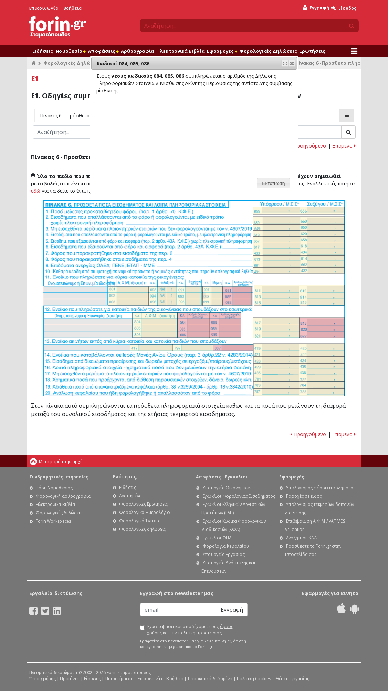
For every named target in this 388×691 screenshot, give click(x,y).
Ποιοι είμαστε (119, 679)
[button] (291, 63)
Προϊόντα (70, 679)
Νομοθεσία (70, 51)
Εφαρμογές (222, 51)
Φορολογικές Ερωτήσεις (143, 504)
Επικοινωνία (44, 8)
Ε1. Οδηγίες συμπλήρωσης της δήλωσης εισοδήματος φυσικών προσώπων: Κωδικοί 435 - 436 (299, 372)
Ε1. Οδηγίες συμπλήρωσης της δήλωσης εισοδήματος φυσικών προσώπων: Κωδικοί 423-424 (299, 359)
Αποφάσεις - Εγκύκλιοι (221, 477)
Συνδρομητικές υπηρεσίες (58, 477)
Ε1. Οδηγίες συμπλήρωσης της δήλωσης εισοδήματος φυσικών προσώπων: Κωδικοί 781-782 (299, 378)
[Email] (178, 609)
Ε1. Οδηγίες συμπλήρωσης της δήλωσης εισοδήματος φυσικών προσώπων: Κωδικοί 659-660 (299, 220)
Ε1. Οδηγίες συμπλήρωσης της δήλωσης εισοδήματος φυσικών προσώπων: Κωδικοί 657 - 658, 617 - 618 (299, 242)
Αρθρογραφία (137, 51)
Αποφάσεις (103, 51)
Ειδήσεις (42, 51)
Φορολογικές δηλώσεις (59, 513)
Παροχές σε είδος (304, 496)
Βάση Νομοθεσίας (54, 488)
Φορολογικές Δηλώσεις (268, 51)
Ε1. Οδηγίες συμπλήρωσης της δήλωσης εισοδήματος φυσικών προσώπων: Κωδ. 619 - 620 (299, 233)
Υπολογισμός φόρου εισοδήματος (320, 488)
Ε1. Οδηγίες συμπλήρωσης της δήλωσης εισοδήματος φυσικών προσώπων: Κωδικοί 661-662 (299, 264)
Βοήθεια (73, 8)
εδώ (35, 191)
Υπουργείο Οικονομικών (227, 488)
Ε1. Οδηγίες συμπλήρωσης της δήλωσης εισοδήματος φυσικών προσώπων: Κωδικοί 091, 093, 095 (189, 296)
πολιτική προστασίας (200, 633)
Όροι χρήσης (42, 679)
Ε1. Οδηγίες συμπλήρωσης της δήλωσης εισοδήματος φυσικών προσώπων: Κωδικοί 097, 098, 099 (212, 296)
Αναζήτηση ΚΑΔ (301, 538)
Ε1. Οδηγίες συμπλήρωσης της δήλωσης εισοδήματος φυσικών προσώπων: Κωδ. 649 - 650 (299, 227)
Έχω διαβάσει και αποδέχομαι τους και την (190, 630)
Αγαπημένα (130, 496)
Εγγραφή (316, 8)
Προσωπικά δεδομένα (210, 679)
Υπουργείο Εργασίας (224, 554)
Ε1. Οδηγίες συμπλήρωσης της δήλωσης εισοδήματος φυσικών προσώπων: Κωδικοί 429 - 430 (299, 366)
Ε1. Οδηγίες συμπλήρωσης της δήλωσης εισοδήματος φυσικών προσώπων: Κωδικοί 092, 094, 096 (162, 296)
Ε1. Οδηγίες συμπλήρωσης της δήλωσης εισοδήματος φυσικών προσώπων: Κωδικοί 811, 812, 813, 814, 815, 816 (299, 295)
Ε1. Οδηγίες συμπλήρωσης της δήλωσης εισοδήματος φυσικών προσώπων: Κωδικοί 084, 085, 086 (193, 325)
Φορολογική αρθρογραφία (63, 496)
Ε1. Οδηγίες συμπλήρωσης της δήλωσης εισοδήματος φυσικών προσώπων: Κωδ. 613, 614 (299, 258)
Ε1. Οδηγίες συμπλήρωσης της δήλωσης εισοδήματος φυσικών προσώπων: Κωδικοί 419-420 (299, 347)
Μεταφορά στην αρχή (61, 462)
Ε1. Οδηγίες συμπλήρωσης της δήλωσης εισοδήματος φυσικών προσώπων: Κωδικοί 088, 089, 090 (225, 325)
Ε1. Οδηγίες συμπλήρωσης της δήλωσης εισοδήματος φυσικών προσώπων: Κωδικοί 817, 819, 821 (276, 327)
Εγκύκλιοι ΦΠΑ (217, 538)
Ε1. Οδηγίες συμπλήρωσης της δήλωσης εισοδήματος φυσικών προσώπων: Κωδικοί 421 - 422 (299, 354)
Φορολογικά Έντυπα (140, 521)
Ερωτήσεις (312, 51)
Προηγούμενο (308, 145)
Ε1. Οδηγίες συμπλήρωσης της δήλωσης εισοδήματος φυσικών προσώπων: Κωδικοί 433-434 (299, 252)
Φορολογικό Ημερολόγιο (144, 512)
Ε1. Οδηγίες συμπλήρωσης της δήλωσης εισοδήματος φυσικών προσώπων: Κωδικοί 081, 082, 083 (237, 296)
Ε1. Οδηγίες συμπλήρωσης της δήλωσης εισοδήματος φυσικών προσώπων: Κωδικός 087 (233, 347)
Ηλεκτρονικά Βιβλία (180, 51)
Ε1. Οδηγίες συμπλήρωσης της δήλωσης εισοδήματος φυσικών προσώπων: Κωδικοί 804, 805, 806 (155, 325)
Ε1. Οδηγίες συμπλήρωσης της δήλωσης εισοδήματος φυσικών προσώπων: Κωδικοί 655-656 (299, 211)
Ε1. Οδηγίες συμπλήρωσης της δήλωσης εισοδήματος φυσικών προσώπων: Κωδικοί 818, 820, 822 (322, 327)
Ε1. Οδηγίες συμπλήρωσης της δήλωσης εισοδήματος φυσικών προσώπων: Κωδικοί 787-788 (299, 392)
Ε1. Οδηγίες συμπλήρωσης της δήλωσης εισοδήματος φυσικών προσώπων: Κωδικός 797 (192, 347)
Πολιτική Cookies (254, 679)
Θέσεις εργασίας (292, 679)
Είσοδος (343, 8)
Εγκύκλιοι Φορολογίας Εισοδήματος (239, 496)
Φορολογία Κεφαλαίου (226, 546)
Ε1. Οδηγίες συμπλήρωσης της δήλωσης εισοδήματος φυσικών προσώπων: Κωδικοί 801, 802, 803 (128, 296)
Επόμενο (344, 145)
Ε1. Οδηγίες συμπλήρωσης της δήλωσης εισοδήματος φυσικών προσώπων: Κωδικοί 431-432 (299, 270)
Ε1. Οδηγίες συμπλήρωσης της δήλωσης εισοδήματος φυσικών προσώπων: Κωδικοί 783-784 (299, 385)
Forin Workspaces (53, 521)
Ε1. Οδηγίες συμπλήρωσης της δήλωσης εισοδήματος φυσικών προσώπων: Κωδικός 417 (151, 347)
